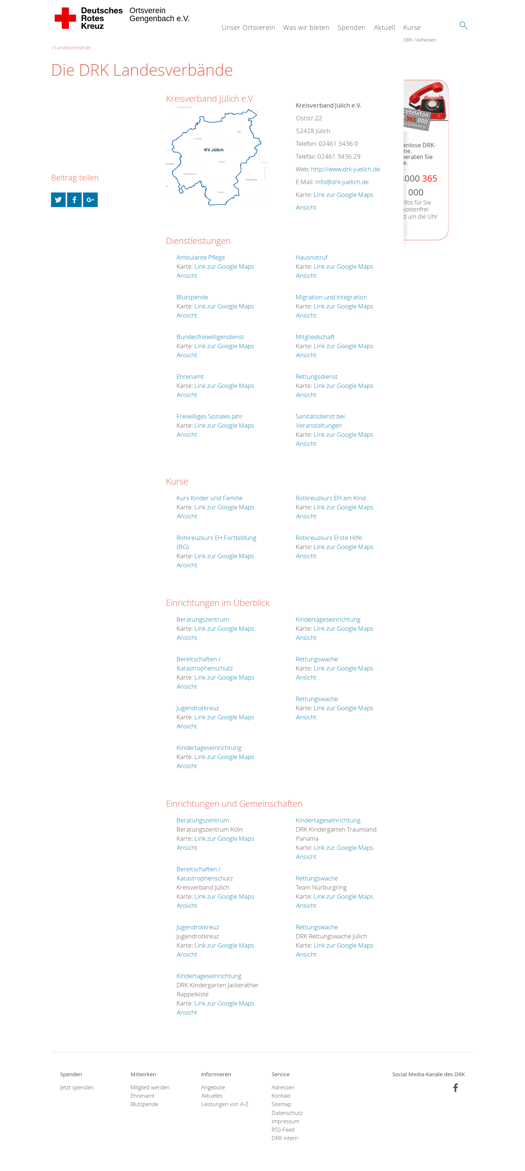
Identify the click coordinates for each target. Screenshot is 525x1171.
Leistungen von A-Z (225, 1096)
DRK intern (285, 1130)
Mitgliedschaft (315, 329)
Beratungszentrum (202, 612)
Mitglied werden (150, 1080)
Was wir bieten (306, 27)
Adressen (74, 40)
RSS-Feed (283, 1122)
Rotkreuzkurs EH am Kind (331, 490)
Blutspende (192, 289)
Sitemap (281, 1096)
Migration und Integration (331, 289)
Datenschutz (287, 1105)
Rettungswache (317, 651)
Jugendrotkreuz (197, 700)
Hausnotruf (311, 250)
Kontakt (281, 1088)
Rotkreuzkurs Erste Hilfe (329, 530)
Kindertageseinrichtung (208, 740)
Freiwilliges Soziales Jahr (209, 409)
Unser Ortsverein (248, 27)
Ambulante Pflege (200, 250)
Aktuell (385, 27)
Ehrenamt (190, 369)
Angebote (213, 1080)
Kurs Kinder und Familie (209, 490)
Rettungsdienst (317, 369)
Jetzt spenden (77, 1080)
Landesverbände (106, 40)
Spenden (352, 27)
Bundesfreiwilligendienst (210, 329)
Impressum (285, 1113)
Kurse (412, 27)
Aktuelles (212, 1088)
